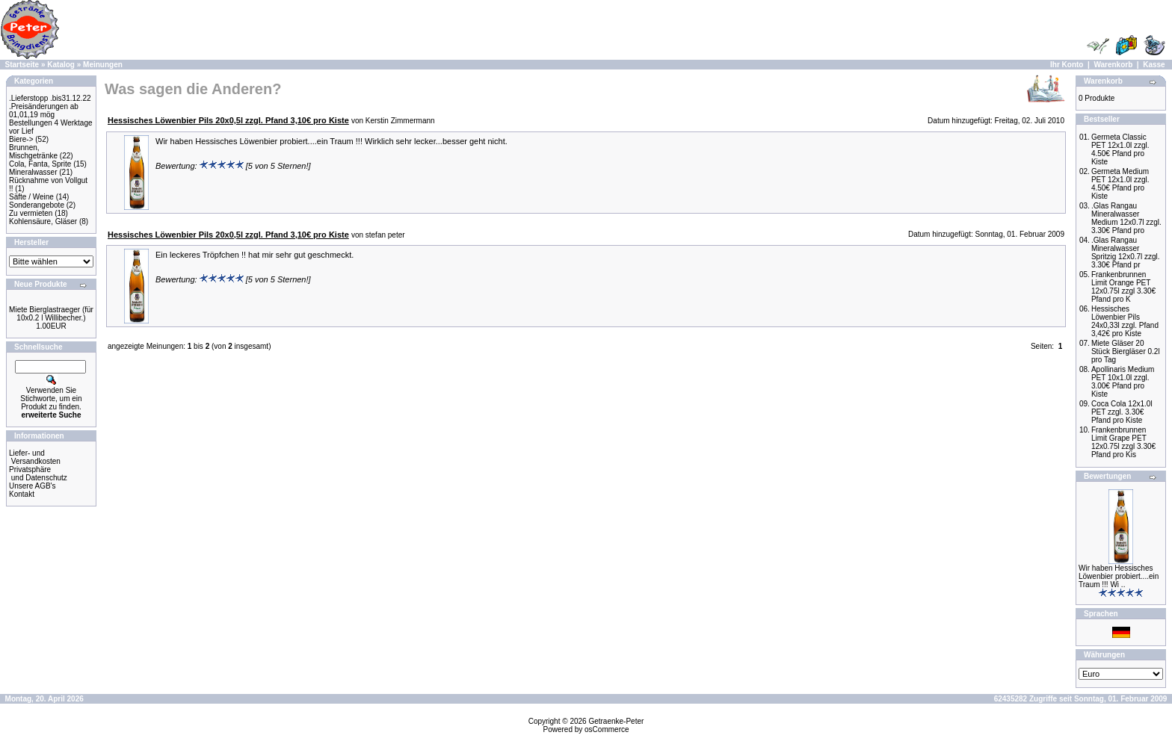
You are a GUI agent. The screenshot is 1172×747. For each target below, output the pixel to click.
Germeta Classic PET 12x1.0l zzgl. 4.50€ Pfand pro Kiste (1120, 149)
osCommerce (607, 729)
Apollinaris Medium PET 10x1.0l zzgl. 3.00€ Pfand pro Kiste (1122, 381)
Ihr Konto (1066, 65)
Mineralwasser (33, 172)
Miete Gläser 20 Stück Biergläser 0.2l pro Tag (1125, 351)
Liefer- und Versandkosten (35, 457)
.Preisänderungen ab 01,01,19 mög (43, 110)
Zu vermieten (30, 213)
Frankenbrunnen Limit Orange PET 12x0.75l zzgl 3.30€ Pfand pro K (1123, 286)
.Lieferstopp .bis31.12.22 (50, 98)
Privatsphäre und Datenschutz (38, 473)
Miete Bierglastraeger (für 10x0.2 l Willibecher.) (51, 314)
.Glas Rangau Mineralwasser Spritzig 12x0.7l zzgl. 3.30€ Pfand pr (1125, 252)
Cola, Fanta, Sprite (40, 164)
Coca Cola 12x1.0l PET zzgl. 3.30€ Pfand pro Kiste (1122, 412)
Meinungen (103, 65)
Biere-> (21, 139)
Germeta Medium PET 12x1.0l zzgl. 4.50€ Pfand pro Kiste (1120, 183)
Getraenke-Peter (616, 721)
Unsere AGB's (32, 486)
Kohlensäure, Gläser (43, 221)
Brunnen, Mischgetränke (33, 151)
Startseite (22, 65)
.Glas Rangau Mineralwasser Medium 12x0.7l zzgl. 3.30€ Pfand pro (1126, 218)
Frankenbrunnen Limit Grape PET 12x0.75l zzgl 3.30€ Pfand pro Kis (1123, 442)
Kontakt (21, 494)
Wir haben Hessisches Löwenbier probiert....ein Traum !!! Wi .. (1119, 576)
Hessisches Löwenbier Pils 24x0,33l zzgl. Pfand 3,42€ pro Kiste (1125, 321)
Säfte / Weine (31, 197)
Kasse (1154, 65)
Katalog (61, 65)
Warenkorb (1113, 65)
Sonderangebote (36, 205)
